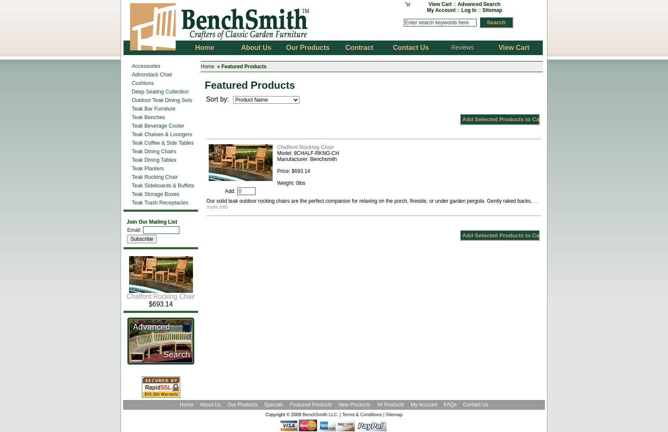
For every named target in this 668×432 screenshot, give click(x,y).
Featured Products (311, 405)
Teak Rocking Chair (155, 177)
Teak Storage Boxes (155, 194)
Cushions (143, 83)
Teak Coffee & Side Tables (163, 143)
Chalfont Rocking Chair (161, 293)
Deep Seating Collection (160, 92)
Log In (469, 10)
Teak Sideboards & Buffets (163, 186)
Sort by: (218, 99)
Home (207, 67)
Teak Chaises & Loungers (162, 134)
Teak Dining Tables (154, 160)
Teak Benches (148, 117)
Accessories (146, 66)
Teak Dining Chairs (154, 152)
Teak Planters (148, 169)
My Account (441, 10)
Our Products (243, 405)
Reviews (462, 47)
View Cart (440, 4)
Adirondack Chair (152, 75)
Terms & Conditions (362, 414)
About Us (210, 405)
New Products (355, 405)
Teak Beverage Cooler (158, 126)
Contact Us (475, 405)
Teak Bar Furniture (154, 109)
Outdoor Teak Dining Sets (162, 100)
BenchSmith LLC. (320, 414)
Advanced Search (479, 4)
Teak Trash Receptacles (160, 203)
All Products (390, 405)
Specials (274, 405)
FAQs (449, 405)
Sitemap (492, 10)
